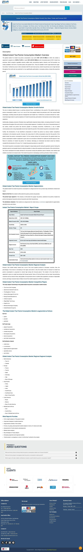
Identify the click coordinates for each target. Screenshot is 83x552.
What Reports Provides (69, 100)
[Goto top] (80, 548)
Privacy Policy (52, 519)
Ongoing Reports (54, 2)
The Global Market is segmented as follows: (72, 95)
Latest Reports (44, 2)
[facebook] (6, 542)
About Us (51, 514)
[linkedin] (9, 542)
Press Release (63, 2)
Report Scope (67, 88)
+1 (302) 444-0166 (7, 508)
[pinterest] (13, 542)
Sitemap (51, 509)
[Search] (67, 8)
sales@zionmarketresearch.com (11, 535)
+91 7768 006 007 (9, 523)
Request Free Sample (38, 46)
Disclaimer (52, 504)
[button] (41, 452)
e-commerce (42, 202)
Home (30, 2)
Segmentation (68, 86)
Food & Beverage (9, 13)
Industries (36, 2)
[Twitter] (2, 542)
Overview (67, 82)
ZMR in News (52, 521)
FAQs (51, 506)
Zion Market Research (51, 549)
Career (51, 522)
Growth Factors (68, 84)
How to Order (52, 503)
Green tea (19, 112)
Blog (70, 2)
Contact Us (52, 517)
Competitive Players (69, 92)
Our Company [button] (76, 2)
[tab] (41, 452)
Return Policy (52, 508)
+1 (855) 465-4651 (14, 533)
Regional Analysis (68, 90)
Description (5, 46)
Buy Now (72, 56)
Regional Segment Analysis (70, 98)
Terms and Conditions (54, 516)
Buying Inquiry (26, 46)
